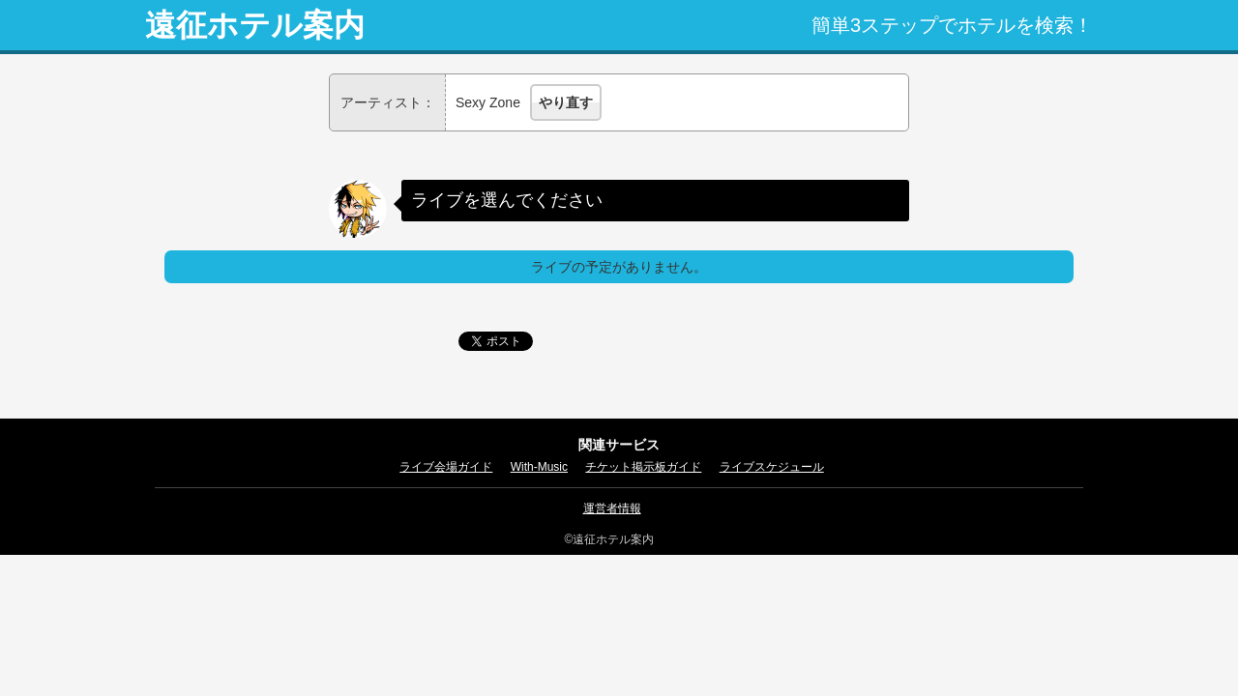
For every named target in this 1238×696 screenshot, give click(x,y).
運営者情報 (612, 508)
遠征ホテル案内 (255, 25)
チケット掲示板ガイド (643, 467)
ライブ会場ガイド (445, 467)
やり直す (566, 102)
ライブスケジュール (772, 467)
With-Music (539, 467)
